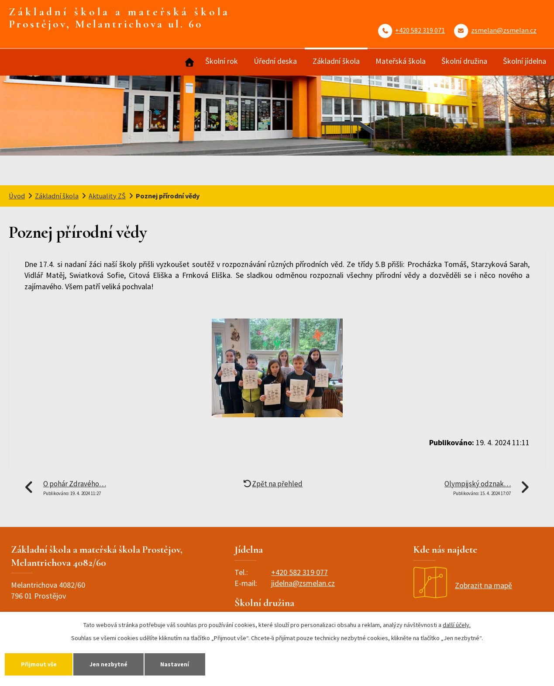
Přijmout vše (41, 663)
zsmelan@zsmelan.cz (504, 30)
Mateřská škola (400, 61)
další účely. (457, 624)
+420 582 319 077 (299, 572)
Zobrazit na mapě (462, 585)
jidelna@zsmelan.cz (303, 583)
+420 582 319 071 (420, 30)
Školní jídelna (524, 61)
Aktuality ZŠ (107, 195)
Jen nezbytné (116, 663)
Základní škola (336, 61)
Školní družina (464, 61)
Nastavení (187, 663)
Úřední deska (275, 61)
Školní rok (221, 61)
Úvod (188, 62)
